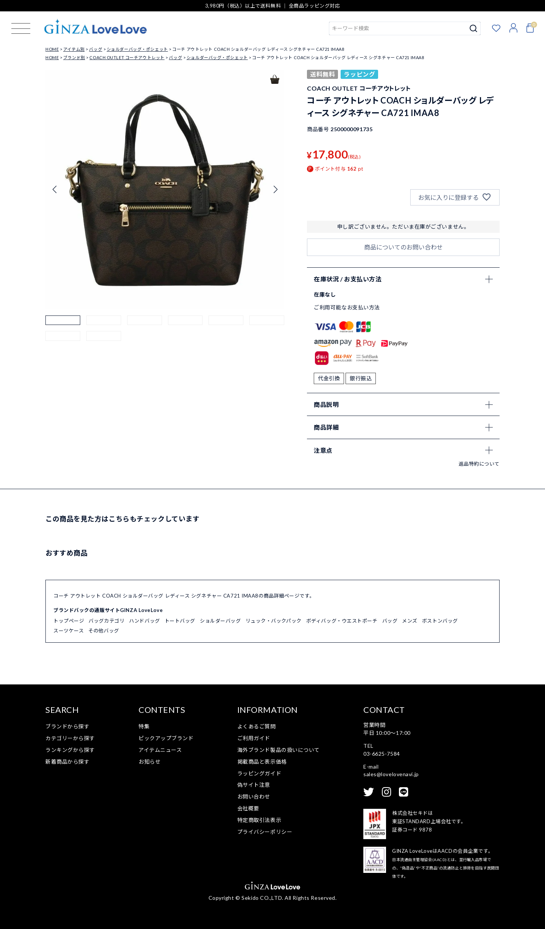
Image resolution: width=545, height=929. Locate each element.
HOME (52, 49)
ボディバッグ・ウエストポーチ (342, 621)
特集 (144, 726)
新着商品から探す (67, 761)
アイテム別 (74, 49)
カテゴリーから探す (70, 738)
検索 (473, 28)
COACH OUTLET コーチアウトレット (126, 57)
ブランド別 (74, 57)
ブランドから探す (67, 726)
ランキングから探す (70, 750)
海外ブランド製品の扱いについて (278, 750)
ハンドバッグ (144, 621)
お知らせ (149, 761)
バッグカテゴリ (107, 621)
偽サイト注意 (253, 784)
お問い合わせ (253, 796)
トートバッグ (180, 621)
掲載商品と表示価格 (262, 761)
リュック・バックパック (274, 621)
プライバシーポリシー (265, 832)
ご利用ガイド (253, 738)
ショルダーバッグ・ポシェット (137, 49)
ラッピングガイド (259, 773)
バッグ (95, 49)
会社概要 (248, 808)
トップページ (68, 621)
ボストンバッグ (440, 621)
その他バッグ (103, 631)
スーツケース (68, 631)
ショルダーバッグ (220, 621)
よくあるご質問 (256, 726)
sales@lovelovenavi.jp (391, 774)
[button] (62, 332)
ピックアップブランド (166, 738)
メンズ (409, 621)
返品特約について (479, 464)
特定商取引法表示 (259, 820)
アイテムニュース (160, 750)
